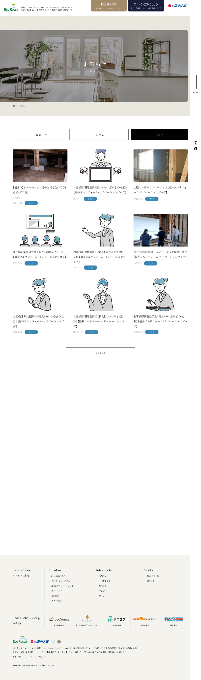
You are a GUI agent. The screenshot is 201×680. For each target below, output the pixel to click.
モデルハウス (56, 591)
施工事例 (103, 586)
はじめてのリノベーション (62, 586)
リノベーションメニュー (61, 581)
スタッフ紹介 (56, 601)
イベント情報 (104, 581)
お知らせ (41, 140)
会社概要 (55, 596)
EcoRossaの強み (58, 576)
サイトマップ (18, 657)
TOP (15, 106)
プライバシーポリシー (37, 657)
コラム (100, 140)
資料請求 (151, 581)
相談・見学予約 (153, 576)
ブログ (159, 140)
